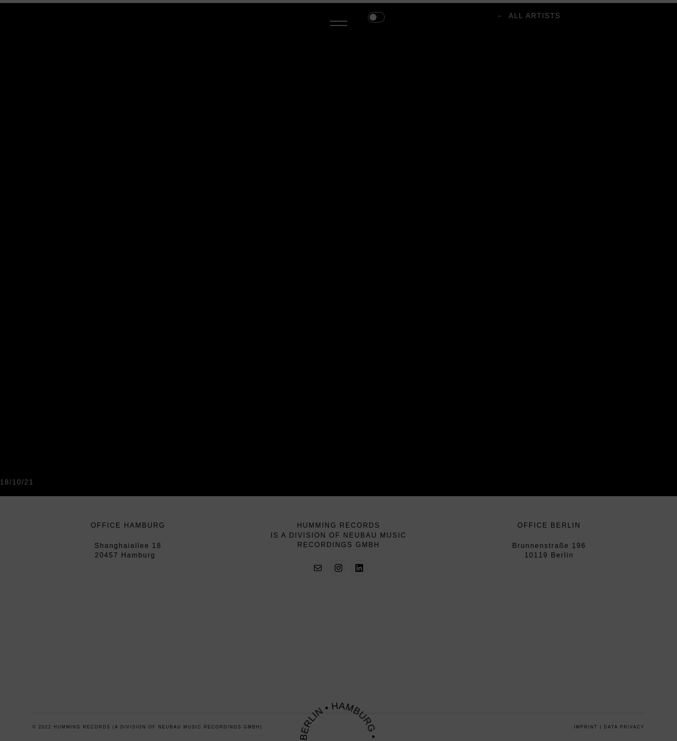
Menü (636, 20)
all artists (340, 20)
